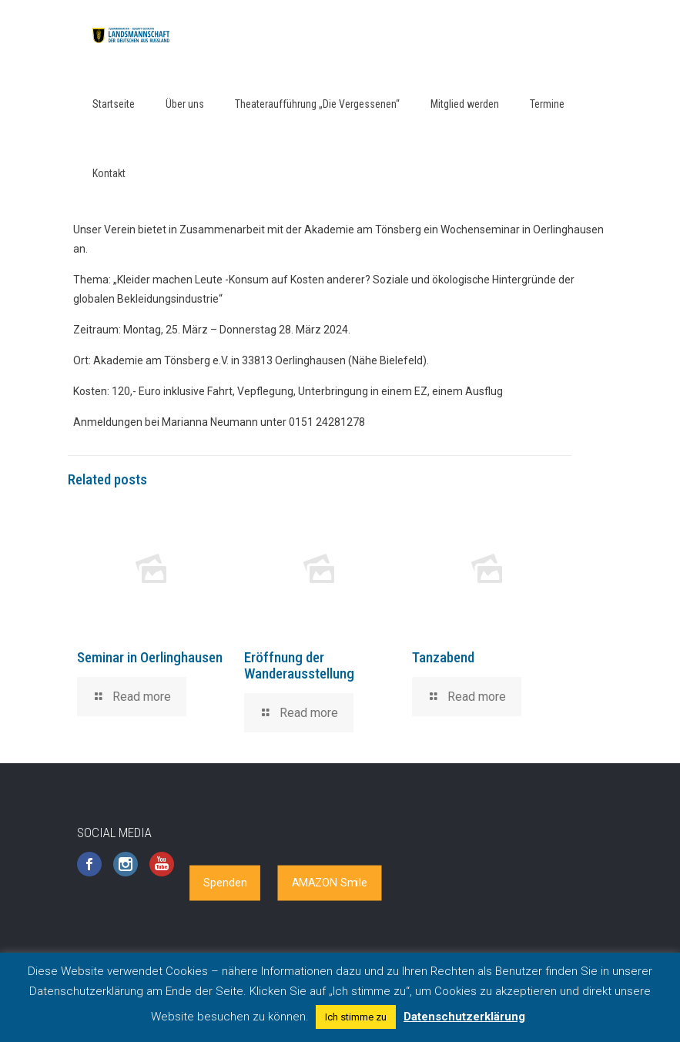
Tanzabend (443, 657)
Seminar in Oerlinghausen (150, 657)
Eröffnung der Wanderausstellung (299, 665)
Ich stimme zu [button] (356, 1017)
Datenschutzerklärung (464, 1017)
